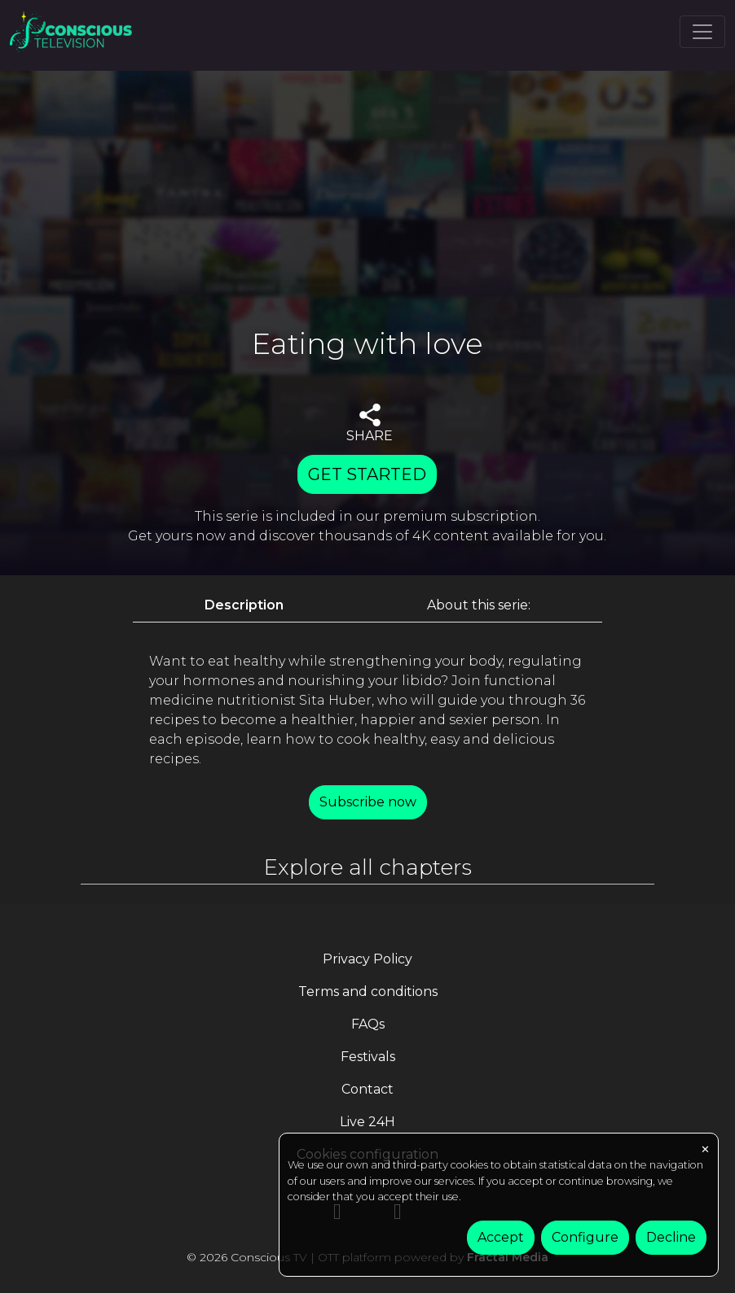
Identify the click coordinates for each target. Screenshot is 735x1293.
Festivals (368, 1056)
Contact (367, 1089)
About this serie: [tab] (478, 605)
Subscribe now (367, 802)
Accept (501, 1237)
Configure (585, 1237)
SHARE (369, 423)
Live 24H (367, 1121)
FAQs (368, 1024)
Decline (671, 1237)
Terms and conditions (368, 991)
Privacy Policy (367, 959)
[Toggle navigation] (702, 31)
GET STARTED (367, 474)
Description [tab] (244, 605)
